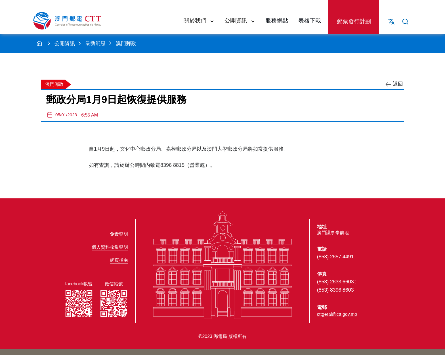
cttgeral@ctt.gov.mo (337, 314)
